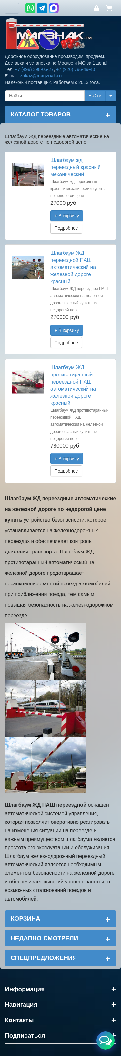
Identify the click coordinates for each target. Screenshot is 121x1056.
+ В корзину (67, 215)
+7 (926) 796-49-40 (75, 69)
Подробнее (66, 228)
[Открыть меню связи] (105, 1040)
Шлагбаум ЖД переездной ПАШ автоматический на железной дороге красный (73, 267)
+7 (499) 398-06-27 (34, 69)
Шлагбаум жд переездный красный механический (75, 167)
